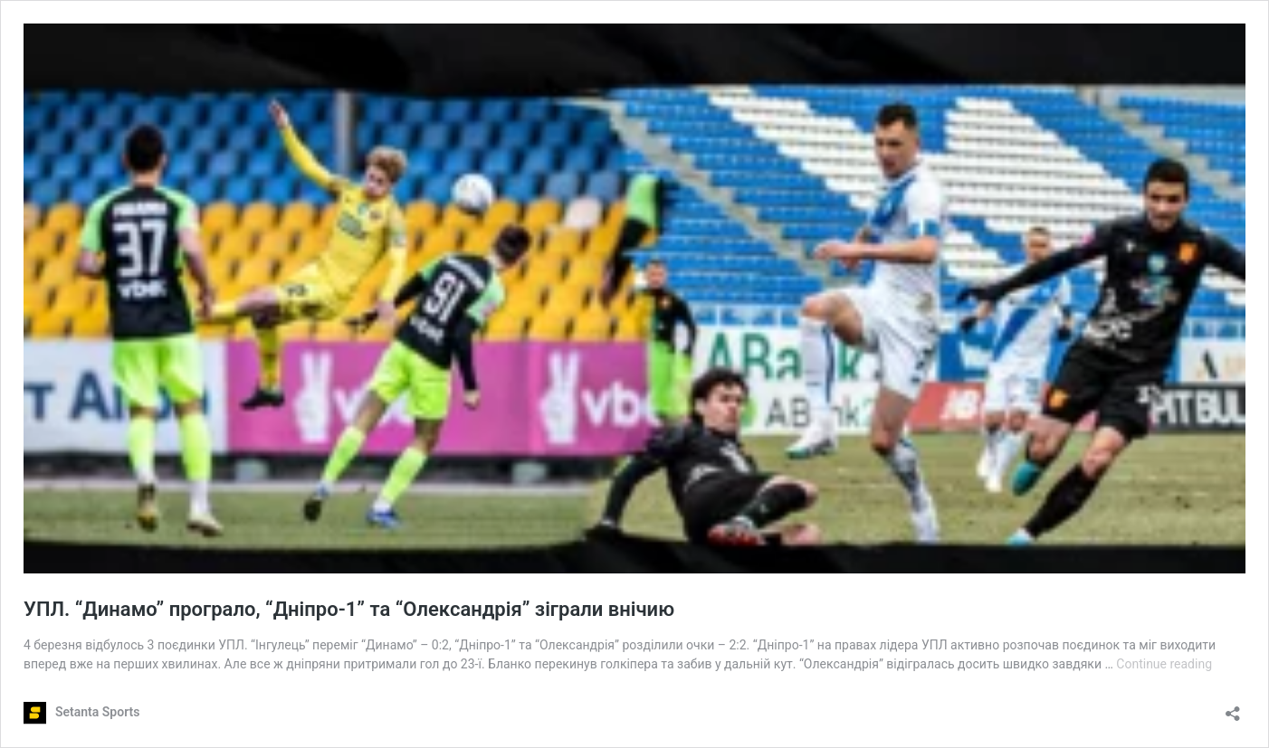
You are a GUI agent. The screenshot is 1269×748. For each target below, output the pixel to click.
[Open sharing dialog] (1232, 708)
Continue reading (1164, 664)
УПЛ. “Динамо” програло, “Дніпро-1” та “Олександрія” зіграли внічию (349, 609)
